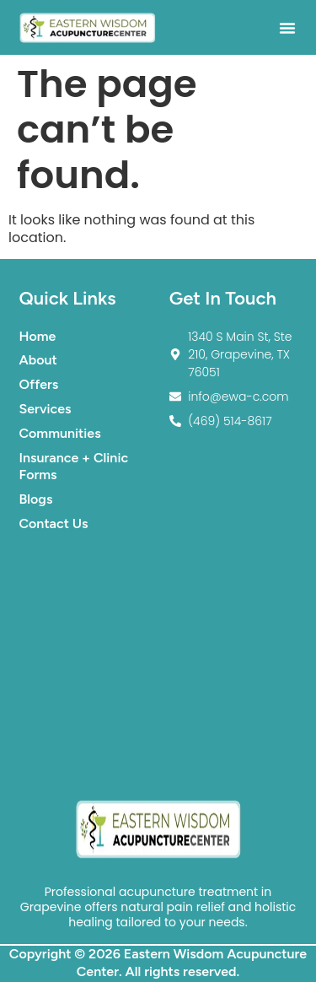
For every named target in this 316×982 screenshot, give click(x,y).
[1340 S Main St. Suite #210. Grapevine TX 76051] (158, 665)
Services (45, 409)
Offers (39, 384)
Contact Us (53, 523)
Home (37, 336)
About (38, 360)
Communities (60, 433)
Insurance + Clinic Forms (74, 466)
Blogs (36, 499)
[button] (287, 27)
